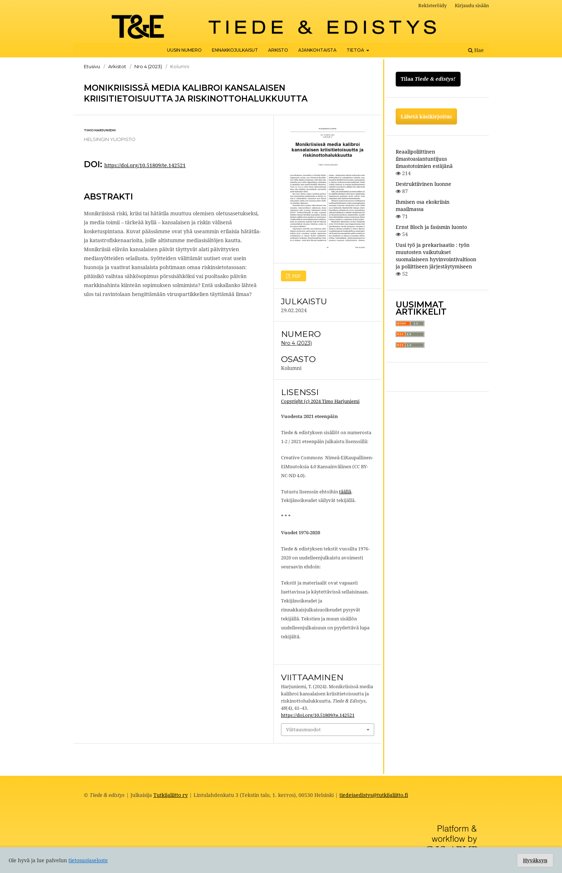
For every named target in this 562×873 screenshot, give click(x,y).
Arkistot (117, 66)
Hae (476, 50)
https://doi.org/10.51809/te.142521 (145, 165)
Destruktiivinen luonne (423, 183)
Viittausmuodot (303, 729)
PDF (296, 276)
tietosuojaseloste (88, 860)
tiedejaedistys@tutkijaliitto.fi (373, 795)
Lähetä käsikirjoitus (426, 116)
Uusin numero (184, 50)
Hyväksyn (535, 860)
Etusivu (92, 66)
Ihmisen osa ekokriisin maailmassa (422, 205)
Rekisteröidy (432, 5)
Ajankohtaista (317, 50)
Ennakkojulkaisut (235, 50)
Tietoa (356, 50)
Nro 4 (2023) (148, 66)
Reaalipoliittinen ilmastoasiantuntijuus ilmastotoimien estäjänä (424, 158)
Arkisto (278, 50)
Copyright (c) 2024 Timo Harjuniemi (320, 401)
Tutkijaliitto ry (170, 795)
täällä (345, 491)
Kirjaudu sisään (472, 5)
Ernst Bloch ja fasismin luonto (431, 227)
